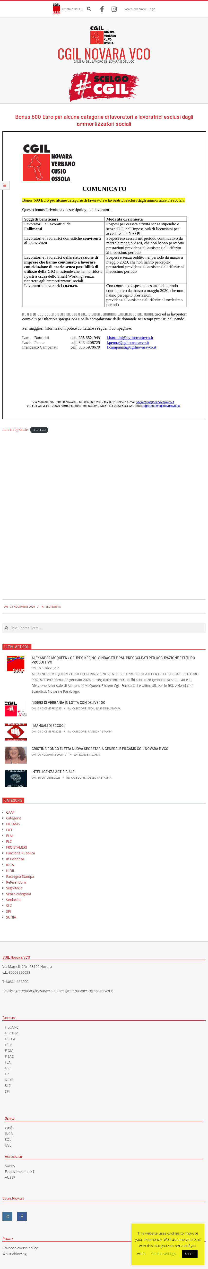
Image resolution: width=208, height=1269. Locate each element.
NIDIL (91, 708)
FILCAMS (94, 754)
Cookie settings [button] (163, 1253)
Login (151, 9)
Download (39, 430)
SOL (8, 1139)
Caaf (8, 1127)
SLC (9, 905)
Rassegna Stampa (108, 708)
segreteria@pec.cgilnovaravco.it (88, 990)
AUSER (10, 1177)
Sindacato (14, 899)
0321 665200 (18, 981)
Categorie (79, 708)
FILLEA (10, 1039)
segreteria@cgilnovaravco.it (33, 990)
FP (7, 1074)
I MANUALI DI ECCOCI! (48, 726)
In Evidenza (15, 859)
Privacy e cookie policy (20, 1248)
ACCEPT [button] (190, 1254)
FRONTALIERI (16, 847)
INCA (10, 864)
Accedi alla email (135, 9)
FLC (9, 841)
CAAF (10, 812)
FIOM (9, 1050)
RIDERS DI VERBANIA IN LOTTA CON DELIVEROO (68, 703)
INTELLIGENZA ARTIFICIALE (53, 772)
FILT (9, 829)
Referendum (16, 882)
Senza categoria (18, 894)
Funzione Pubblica (20, 853)
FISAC (9, 1056)
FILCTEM (11, 1033)
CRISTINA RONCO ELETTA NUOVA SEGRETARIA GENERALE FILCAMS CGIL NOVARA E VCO (100, 749)
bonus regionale (15, 429)
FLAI (9, 835)
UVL (8, 1145)
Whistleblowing (14, 1254)
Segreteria (53, 606)
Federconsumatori (19, 1171)
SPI (8, 911)
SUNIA (11, 917)
